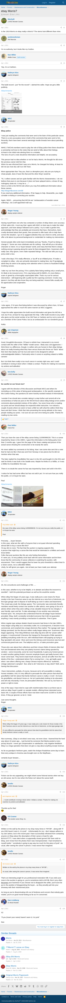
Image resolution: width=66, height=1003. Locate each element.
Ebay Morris (11, 966)
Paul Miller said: (8, 525)
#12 (64, 581)
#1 (64, 27)
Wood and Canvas (23, 959)
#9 (64, 380)
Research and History (27, 949)
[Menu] (3, 2)
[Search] (63, 2)
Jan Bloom (9, 940)
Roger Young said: (9, 720)
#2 (64, 45)
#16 (64, 825)
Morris (8, 938)
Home (40, 997)
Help (34, 997)
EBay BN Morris (13, 957)
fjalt (7, 959)
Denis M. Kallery (11, 968)
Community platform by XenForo (19, 1001)
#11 (64, 520)
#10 (64, 433)
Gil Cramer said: (8, 864)
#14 (64, 772)
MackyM (6, 14)
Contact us (5, 997)
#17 (64, 859)
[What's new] (59, 2)
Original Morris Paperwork (17, 975)
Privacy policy (27, 997)
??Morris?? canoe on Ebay (17, 947)
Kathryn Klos (10, 977)
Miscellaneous (27, 940)
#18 (64, 908)
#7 (64, 301)
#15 (64, 792)
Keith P (8, 949)
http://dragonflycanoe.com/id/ (12, 191)
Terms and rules (15, 997)
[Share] (61, 27)
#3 (64, 63)
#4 (64, 81)
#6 (64, 219)
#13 (64, 716)
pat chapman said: (9, 796)
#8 (64, 338)
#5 (64, 127)
